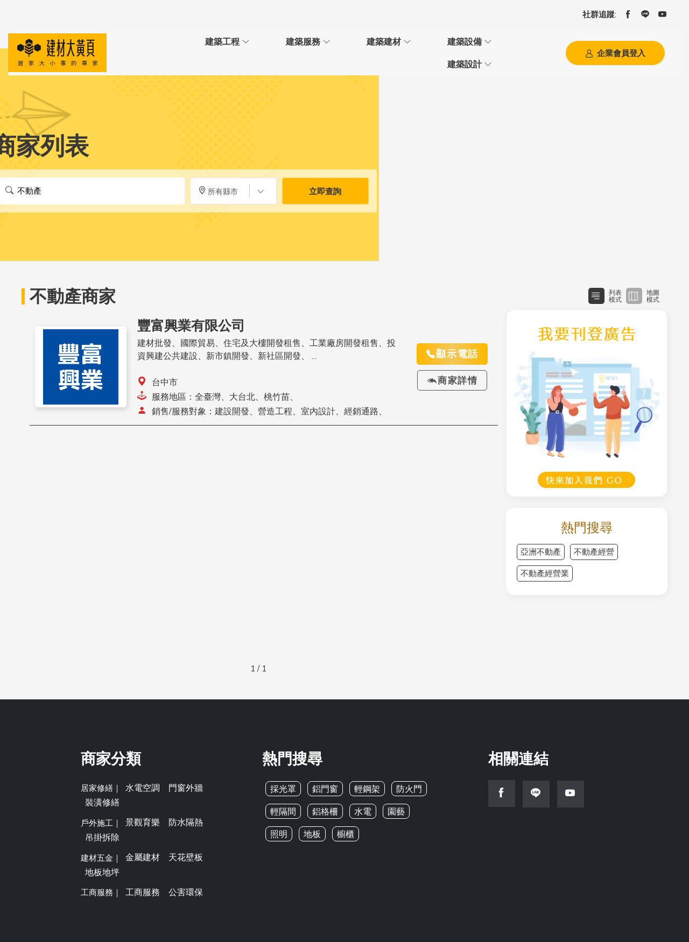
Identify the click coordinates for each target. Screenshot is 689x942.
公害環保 (182, 839)
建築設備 (324, 51)
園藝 (391, 809)
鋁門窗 (323, 786)
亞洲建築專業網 (381, 914)
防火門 (403, 786)
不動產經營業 (545, 571)
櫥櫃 (311, 831)
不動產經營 (594, 549)
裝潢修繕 (223, 784)
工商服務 (141, 839)
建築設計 (383, 51)
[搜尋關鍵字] (92, 188)
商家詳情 (452, 378)
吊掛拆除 (223, 802)
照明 (424, 809)
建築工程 (146, 51)
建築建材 (265, 51)
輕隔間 (282, 809)
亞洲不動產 (541, 549)
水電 (359, 809)
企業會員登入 (615, 52)
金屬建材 (141, 821)
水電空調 (141, 784)
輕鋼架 (363, 786)
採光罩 (282, 786)
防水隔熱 (182, 802)
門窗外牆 (182, 784)
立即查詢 (325, 189)
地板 (278, 831)
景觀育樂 (141, 802)
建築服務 (205, 51)
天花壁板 (182, 821)
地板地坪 (223, 821)
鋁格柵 (323, 809)
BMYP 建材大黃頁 (313, 914)
